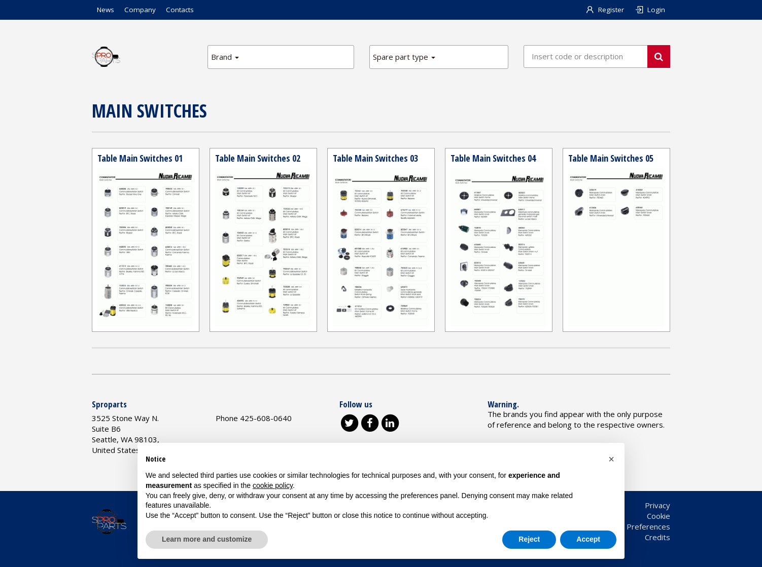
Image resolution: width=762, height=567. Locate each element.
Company (140, 9)
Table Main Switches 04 (493, 158)
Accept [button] (588, 539)
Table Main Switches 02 (257, 158)
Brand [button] (225, 57)
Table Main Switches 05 (610, 158)
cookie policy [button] (273, 485)
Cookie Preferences (635, 526)
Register (605, 9)
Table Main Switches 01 (140, 158)
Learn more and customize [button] (207, 539)
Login (649, 9)
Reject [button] (529, 539)
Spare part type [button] (404, 57)
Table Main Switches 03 (375, 158)
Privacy (657, 505)
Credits (657, 537)
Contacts (180, 9)
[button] (611, 459)
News (105, 9)
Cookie (658, 516)
